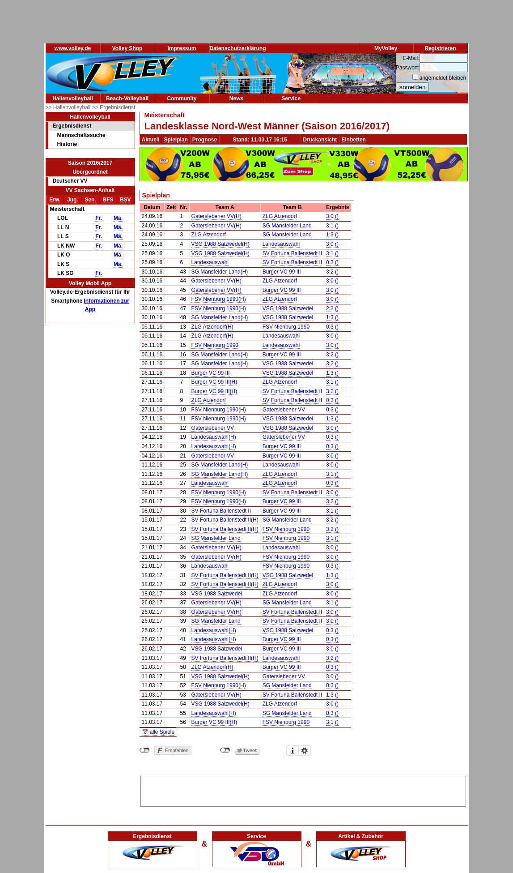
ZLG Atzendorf (280, 216)
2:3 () (332, 308)
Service (291, 98)
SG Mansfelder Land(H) (219, 272)
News (236, 98)
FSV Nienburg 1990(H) (218, 299)
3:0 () (332, 216)
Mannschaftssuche (81, 135)
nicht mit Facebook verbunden (145, 750)
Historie (67, 144)
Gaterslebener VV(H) (216, 216)
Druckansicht (320, 140)
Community (182, 98)
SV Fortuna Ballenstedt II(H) (225, 520)
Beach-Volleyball (127, 98)
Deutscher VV (70, 181)
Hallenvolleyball (72, 98)
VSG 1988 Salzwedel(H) (220, 244)
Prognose (204, 140)
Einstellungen (304, 750)
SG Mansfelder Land (287, 226)
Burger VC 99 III (282, 272)
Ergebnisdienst (72, 126)
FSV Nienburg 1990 (286, 327)
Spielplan (176, 140)
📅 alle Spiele (158, 732)
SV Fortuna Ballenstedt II (292, 253)
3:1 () (332, 226)
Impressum (181, 48)
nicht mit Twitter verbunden (225, 750)
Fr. (98, 218)
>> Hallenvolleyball (69, 107)
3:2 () (332, 272)
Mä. (118, 218)
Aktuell (151, 140)
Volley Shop (127, 48)
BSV (125, 200)
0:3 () (332, 262)
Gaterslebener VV (284, 410)
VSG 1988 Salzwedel (288, 308)
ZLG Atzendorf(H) (212, 327)
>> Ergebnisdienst (114, 107)
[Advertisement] (303, 789)
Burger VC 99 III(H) (214, 382)
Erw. (54, 200)
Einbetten (353, 140)
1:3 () (332, 234)
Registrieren (440, 48)
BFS (107, 200)
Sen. (90, 200)
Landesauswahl (281, 244)
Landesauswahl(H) (213, 437)
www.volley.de (73, 48)
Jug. (72, 200)
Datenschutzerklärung (238, 48)
